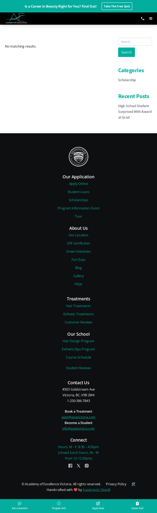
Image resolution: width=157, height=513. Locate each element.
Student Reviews (78, 368)
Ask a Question (20, 506)
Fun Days (78, 259)
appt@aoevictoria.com (78, 417)
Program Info (59, 506)
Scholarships (78, 200)
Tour (78, 216)
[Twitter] (78, 465)
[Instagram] (86, 465)
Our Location (78, 235)
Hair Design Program (78, 341)
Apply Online (78, 183)
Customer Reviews (78, 322)
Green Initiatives (78, 251)
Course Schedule (78, 357)
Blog (78, 267)
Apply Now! (98, 506)
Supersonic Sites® (96, 489)
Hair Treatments (78, 306)
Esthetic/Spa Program (78, 349)
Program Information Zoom (79, 208)
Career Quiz (137, 506)
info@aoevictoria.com (78, 428)
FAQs (78, 284)
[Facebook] (70, 465)
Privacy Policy (116, 484)
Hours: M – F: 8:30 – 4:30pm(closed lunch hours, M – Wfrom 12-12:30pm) (78, 453)
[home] (19, 18)
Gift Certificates (78, 243)
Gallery (78, 276)
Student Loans (79, 192)
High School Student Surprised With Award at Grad (134, 112)
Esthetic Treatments (78, 314)
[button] (151, 18)
